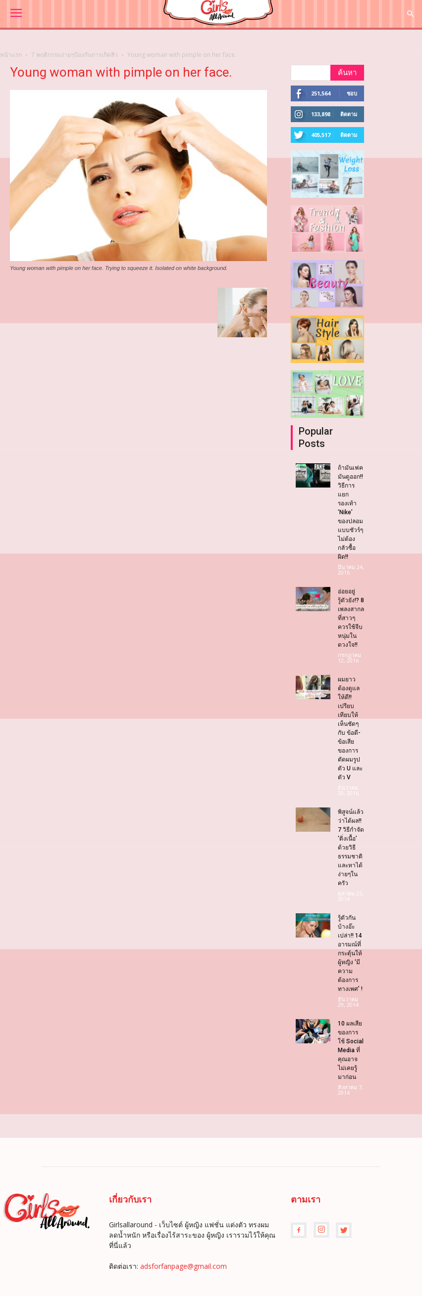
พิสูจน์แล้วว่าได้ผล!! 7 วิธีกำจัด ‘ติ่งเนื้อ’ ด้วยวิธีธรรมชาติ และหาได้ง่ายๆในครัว (351, 847)
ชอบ (352, 93)
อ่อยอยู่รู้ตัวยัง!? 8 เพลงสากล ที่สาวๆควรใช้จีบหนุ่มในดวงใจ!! (351, 618)
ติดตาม (348, 114)
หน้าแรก (11, 54)
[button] (410, 14)
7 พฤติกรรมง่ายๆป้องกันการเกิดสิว (74, 54)
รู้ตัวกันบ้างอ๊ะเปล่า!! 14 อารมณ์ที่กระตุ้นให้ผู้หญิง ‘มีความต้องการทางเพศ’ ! (350, 953)
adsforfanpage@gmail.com (183, 1266)
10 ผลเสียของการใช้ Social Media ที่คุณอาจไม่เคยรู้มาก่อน (351, 1050)
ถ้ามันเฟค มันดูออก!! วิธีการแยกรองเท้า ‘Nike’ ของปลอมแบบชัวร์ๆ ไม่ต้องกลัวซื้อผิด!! (350, 512)
